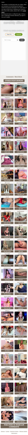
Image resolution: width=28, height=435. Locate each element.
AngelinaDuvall (20, 396)
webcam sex (7, 237)
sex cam (21, 379)
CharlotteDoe (7, 225)
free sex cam (7, 308)
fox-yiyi (21, 225)
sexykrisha (7, 154)
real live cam (7, 166)
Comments (10, 77)
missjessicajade (21, 140)
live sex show (7, 294)
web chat (21, 251)
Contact (7, 431)
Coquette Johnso (7, 396)
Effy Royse (7, 182)
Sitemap (3, 431)
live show (7, 194)
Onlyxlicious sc (20, 296)
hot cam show (7, 251)
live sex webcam (21, 109)
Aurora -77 (7, 282)
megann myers (20, 168)
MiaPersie (7, 97)
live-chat (7, 123)
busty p (21, 268)
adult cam (20, 265)
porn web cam (7, 109)
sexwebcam (21, 137)
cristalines (20, 154)
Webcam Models (23, 431)
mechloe (7, 353)
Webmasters (14, 433)
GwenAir (21, 381)
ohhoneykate (7, 140)
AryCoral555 (7, 83)
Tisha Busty (7, 168)
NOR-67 (7, 197)
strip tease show (7, 336)
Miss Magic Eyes (21, 182)
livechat (21, 279)
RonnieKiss (20, 410)
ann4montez (21, 97)
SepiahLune (20, 253)
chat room (7, 208)
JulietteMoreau (7, 268)
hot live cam (21, 336)
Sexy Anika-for (20, 282)
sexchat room (20, 166)
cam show (20, 223)
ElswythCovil (21, 310)
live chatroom (20, 152)
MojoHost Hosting (14, 431)
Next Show (18, 77)
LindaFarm (20, 339)
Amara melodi (7, 296)
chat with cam (20, 194)
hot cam (7, 137)
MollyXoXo (7, 367)
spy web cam (7, 322)
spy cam (21, 208)
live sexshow (7, 393)
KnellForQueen (20, 211)
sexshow (21, 180)
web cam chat (7, 223)
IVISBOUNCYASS (7, 325)
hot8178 (21, 197)
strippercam (7, 407)
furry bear (7, 410)
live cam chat (20, 407)
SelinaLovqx (7, 111)
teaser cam (7, 152)
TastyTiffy (21, 126)
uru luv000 (7, 239)
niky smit (7, 339)
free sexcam (7, 180)
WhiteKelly (20, 325)
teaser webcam (7, 95)
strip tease (20, 95)
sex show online (7, 365)
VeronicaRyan (7, 126)
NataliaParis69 (20, 239)
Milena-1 (7, 310)
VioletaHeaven (20, 83)
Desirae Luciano (21, 367)
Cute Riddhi (7, 253)
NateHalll (7, 381)
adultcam (20, 123)
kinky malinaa (7, 211)
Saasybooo (20, 353)
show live (20, 322)
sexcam (21, 393)
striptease (20, 308)
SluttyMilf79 (21, 111)
